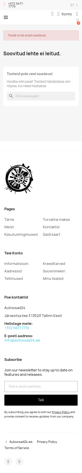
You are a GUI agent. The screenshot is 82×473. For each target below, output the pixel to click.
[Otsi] (41, 96)
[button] (52, 14)
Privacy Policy (61, 412)
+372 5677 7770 (16, 328)
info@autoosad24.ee (22, 340)
